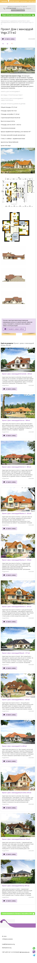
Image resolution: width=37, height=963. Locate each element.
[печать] (7, 43)
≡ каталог (4, 1)
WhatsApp (19, 8)
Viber (24, 8)
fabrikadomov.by (7, 947)
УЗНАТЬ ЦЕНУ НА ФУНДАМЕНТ (10, 91)
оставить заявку (9, 39)
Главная (3, 21)
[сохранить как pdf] (12, 43)
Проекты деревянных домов (14, 21)
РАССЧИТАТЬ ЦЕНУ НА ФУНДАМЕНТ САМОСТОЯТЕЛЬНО (12, 99)
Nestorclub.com (25, 952)
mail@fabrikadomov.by (8, 944)
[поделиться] (3, 43)
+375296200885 (10, 8)
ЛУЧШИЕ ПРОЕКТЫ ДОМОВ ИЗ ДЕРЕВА (13, 104)
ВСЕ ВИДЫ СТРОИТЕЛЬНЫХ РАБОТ (12, 95)
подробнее (5, 385)
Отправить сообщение (18, 10)
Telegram (28, 8)
